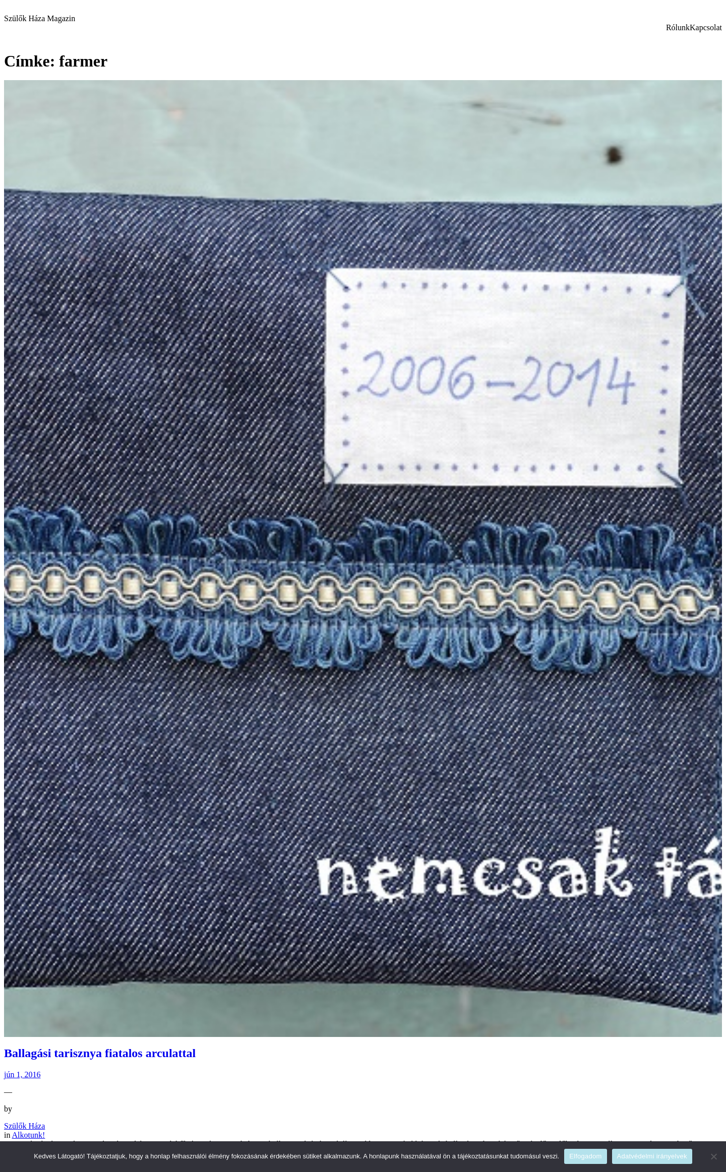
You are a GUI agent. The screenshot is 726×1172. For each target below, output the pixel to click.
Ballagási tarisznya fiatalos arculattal (100, 1053)
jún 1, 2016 (22, 1074)
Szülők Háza (24, 1126)
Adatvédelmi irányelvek (652, 1156)
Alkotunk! (28, 1135)
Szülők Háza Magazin (39, 18)
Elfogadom (585, 1156)
